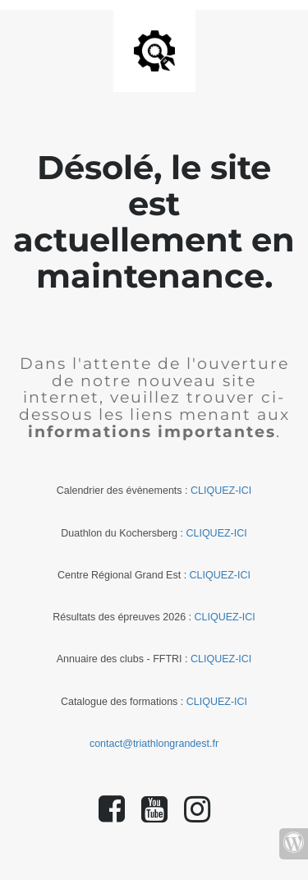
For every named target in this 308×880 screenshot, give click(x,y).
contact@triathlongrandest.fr (154, 743)
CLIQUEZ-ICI (221, 490)
